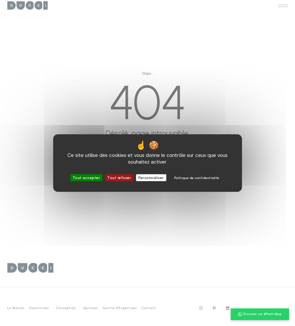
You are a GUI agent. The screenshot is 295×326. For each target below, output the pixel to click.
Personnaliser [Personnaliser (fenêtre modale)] (151, 177)
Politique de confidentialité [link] (196, 178)
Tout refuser (119, 177)
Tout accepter (86, 177)
